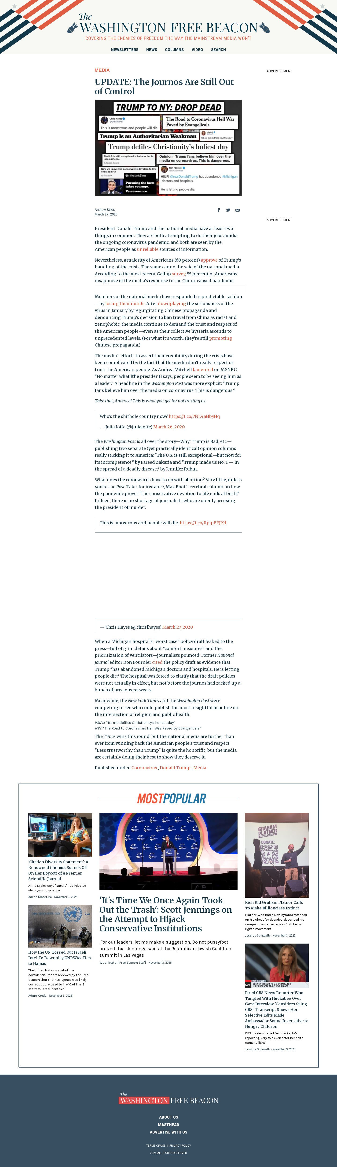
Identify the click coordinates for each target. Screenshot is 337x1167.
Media (102, 70)
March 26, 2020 (169, 427)
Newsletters (124, 49)
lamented (203, 369)
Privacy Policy (180, 1145)
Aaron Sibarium (40, 897)
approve (209, 260)
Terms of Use (155, 1145)
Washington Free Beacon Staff (123, 963)
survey (178, 274)
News (151, 49)
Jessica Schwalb (258, 935)
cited (157, 662)
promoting (220, 338)
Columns (174, 49)
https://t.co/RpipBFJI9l (203, 522)
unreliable (147, 249)
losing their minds (124, 303)
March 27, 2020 (177, 627)
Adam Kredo (37, 996)
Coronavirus (144, 767)
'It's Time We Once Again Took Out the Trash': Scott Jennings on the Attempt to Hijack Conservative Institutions (165, 914)
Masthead (168, 1125)
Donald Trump (175, 767)
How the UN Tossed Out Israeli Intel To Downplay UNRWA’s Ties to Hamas (59, 958)
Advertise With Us (168, 1132)
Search (218, 49)
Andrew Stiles (105, 210)
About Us (168, 1117)
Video (197, 49)
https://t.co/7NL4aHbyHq (194, 416)
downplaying (172, 303)
